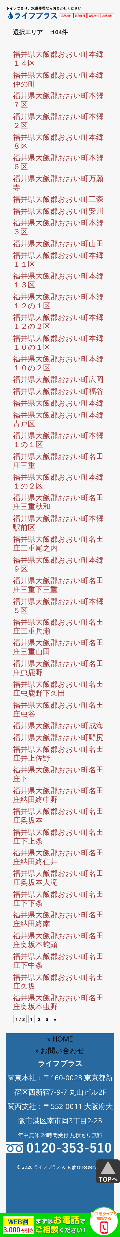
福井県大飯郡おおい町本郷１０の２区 (58, 362)
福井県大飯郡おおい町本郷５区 (58, 605)
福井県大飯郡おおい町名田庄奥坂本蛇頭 (58, 939)
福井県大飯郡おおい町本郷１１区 (58, 259)
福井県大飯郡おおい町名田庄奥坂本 (58, 815)
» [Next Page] (55, 1019)
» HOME (60, 1039)
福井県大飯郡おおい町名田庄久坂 (58, 981)
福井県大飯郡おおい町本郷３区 (58, 226)
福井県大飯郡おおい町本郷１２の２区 (58, 321)
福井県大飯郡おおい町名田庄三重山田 (58, 646)
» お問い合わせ (60, 1050)
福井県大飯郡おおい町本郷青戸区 (58, 419)
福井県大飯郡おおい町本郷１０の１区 (58, 342)
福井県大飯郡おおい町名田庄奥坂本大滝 (58, 877)
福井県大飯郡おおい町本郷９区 (58, 564)
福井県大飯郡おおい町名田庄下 (58, 773)
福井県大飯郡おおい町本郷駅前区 (58, 522)
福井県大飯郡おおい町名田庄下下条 (58, 898)
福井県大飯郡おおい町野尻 (58, 737)
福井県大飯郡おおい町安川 (58, 211)
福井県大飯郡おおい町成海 (58, 725)
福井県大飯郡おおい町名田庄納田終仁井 (58, 856)
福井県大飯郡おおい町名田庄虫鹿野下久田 (58, 688)
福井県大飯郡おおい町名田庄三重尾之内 (58, 543)
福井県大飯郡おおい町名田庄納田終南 (58, 918)
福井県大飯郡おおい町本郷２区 (58, 120)
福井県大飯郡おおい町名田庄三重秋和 (58, 501)
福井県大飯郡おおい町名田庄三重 (58, 460)
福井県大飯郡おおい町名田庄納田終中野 (58, 794)
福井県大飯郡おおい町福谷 (58, 391)
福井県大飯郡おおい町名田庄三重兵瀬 (58, 626)
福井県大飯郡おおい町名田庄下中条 (58, 960)
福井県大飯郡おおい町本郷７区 (58, 99)
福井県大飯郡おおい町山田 (58, 243)
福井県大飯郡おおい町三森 (58, 199)
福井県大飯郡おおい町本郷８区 (58, 141)
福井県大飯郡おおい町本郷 (58, 403)
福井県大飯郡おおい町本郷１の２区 (58, 481)
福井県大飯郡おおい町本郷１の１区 (58, 439)
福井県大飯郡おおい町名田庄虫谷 (58, 709)
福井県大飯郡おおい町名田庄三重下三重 (58, 584)
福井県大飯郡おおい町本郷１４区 (58, 58)
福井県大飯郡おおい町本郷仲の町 (58, 79)
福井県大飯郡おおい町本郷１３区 (58, 279)
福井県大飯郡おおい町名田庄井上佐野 (58, 753)
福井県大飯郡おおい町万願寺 (58, 182)
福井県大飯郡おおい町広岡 (58, 379)
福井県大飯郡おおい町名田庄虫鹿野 (58, 667)
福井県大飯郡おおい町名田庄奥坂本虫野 (58, 1001)
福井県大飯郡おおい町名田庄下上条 (58, 836)
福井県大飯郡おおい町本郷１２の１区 (58, 300)
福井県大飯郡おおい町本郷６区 (58, 161)
